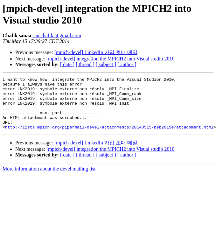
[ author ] (126, 64)
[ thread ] (85, 64)
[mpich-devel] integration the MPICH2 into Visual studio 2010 (110, 58)
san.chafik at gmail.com (56, 35)
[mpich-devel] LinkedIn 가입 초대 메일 (95, 52)
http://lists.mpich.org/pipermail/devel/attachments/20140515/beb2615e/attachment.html (109, 137)
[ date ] (67, 64)
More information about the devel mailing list (49, 179)
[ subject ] (106, 64)
